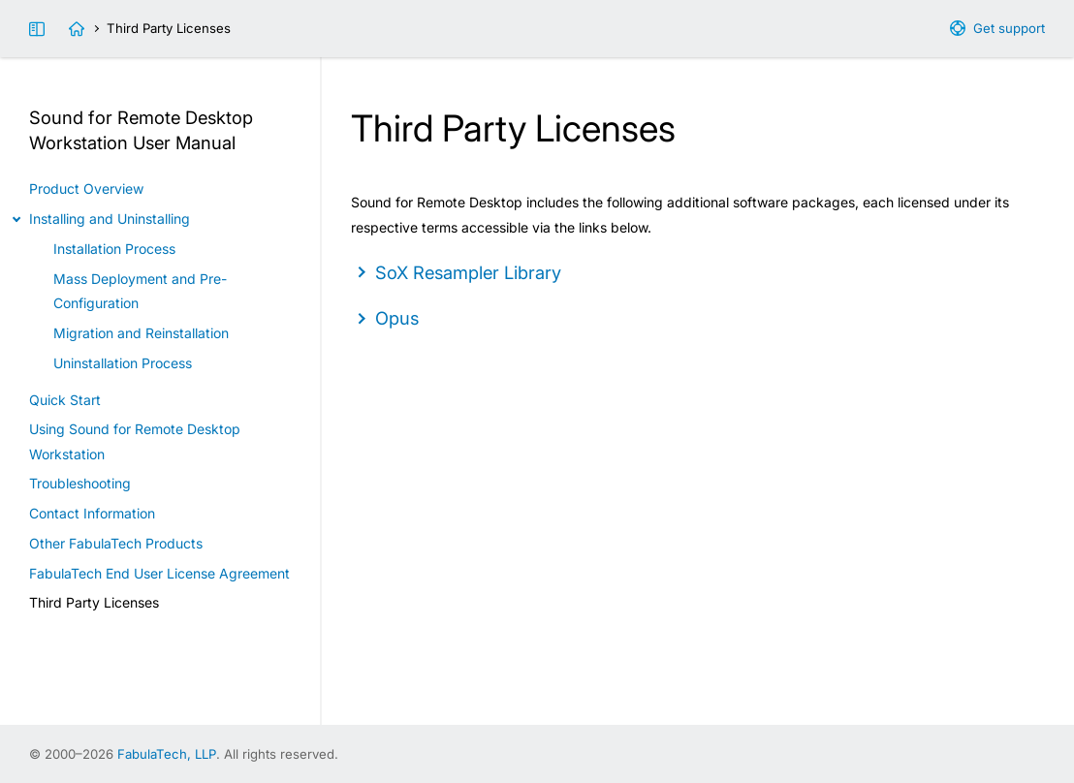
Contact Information (92, 513)
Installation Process (114, 248)
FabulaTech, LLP (166, 754)
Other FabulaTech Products (116, 543)
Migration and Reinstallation (141, 333)
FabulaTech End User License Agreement (159, 573)
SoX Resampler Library (468, 272)
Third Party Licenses (94, 602)
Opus (397, 318)
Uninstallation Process (122, 363)
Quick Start (65, 400)
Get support (1009, 28)
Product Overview (86, 188)
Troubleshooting (80, 483)
